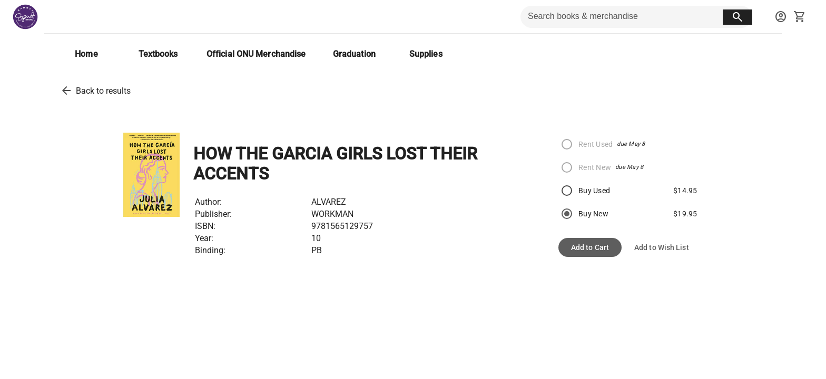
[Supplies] (425, 54)
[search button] (737, 17)
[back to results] (66, 90)
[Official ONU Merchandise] (256, 54)
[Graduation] (354, 54)
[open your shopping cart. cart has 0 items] (799, 16)
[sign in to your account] (780, 16)
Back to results (103, 91)
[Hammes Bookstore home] (25, 16)
